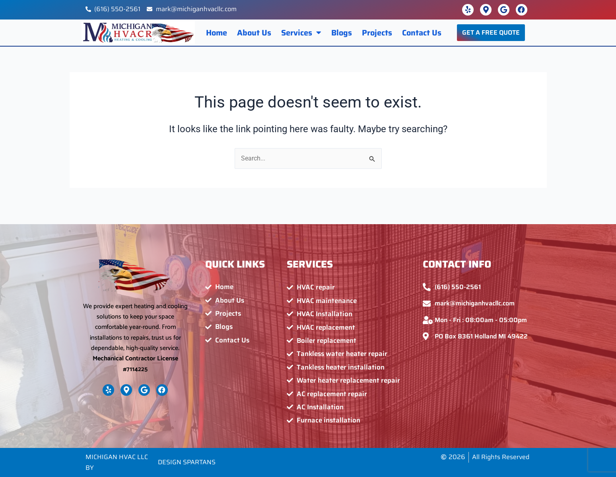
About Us (254, 32)
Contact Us (421, 32)
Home (216, 32)
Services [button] (301, 33)
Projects (377, 32)
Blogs (341, 32)
